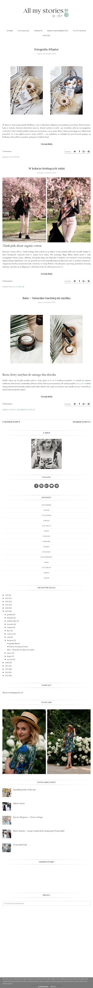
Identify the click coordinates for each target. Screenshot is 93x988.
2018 (6, 662)
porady (12, 410)
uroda (32, 410)
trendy (46, 573)
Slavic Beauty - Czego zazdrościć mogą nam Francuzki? (39, 831)
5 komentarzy (7, 404)
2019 (6, 611)
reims (46, 562)
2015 (6, 672)
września (10, 624)
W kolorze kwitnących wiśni (46, 168)
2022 (6, 601)
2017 (6, 666)
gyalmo (46, 520)
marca (9, 653)
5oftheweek (46, 505)
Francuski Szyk (20, 844)
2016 (6, 669)
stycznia (10, 659)
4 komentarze (7, 281)
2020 (6, 608)
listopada (10, 618)
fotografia (14, 157)
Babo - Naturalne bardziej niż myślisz (46, 298)
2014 (6, 675)
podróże (46, 536)
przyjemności (22, 410)
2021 (6, 605)
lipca (8, 630)
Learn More (43, 987)
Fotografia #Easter (46, 49)
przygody (46, 552)
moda (11, 287)
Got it (53, 987)
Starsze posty (81, 422)
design (46, 510)
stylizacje (19, 287)
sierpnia (10, 627)
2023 (6, 598)
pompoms (47, 541)
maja (8, 637)
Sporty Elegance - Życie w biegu (28, 817)
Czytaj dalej (46, 144)
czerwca (10, 634)
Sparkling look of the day (24, 789)
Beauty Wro (80, 383)
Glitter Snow (19, 803)
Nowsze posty (12, 422)
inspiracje (46, 526)
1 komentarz (7, 151)
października (11, 621)
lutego (9, 656)
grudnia (10, 614)
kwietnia (10, 640)
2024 (6, 595)
